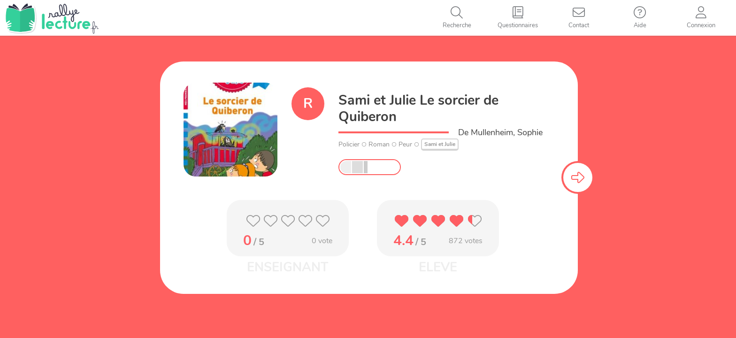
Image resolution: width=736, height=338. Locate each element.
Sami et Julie (439, 144)
